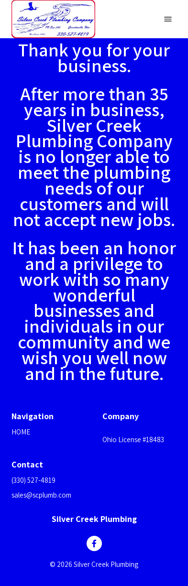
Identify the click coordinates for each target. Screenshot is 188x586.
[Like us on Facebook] (94, 543)
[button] (139, 428)
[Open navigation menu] (168, 19)
